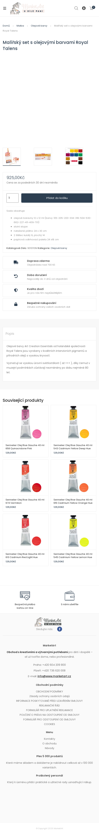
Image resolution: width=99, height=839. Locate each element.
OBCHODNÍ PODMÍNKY (49, 691)
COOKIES (49, 724)
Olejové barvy (39, 25)
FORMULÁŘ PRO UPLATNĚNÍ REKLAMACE (49, 710)
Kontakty (49, 739)
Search (76, 8)
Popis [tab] (10, 333)
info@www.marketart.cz (54, 676)
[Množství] (12, 198)
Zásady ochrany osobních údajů (49, 696)
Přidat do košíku (57, 198)
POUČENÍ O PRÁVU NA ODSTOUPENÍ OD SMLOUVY (50, 715)
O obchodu (49, 743)
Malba (20, 25)
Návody (49, 748)
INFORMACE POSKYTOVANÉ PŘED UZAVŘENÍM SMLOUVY (49, 701)
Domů (6, 25)
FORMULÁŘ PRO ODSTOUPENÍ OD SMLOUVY (49, 719)
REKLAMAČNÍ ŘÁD (49, 705)
